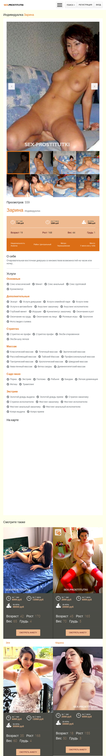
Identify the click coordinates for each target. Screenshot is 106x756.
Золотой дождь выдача (22, 397)
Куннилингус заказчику (59, 311)
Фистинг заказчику (49, 401)
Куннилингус (16, 289)
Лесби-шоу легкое (19, 339)
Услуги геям (82, 301)
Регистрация (85, 5)
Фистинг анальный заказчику (25, 406)
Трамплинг (28, 384)
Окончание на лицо (46, 316)
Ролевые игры (69, 316)
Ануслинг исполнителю (76, 306)
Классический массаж (21, 351)
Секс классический (20, 284)
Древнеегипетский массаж (71, 366)
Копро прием (37, 411)
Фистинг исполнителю (75, 401)
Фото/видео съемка (20, 321)
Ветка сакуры (45, 366)
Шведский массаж (78, 361)
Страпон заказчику (79, 397)
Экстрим (26, 379)
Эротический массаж (74, 351)
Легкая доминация (88, 379)
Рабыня (55, 379)
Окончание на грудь (20, 316)
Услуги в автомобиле (21, 306)
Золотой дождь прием (51, 397)
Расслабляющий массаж (23, 356)
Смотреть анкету (28, 633)
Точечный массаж (48, 351)
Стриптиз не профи (20, 334)
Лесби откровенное (69, 334)
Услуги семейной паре (58, 301)
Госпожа (41, 379)
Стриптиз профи (44, 334)
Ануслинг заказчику (48, 306)
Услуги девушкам (32, 301)
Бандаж (69, 379)
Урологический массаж (51, 361)
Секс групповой (78, 284)
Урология (88, 316)
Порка (13, 379)
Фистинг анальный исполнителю (63, 406)
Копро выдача (17, 411)
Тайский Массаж (50, 356)
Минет (39, 284)
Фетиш (13, 384)
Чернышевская (63, 246)
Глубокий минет (18, 311)
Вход (98, 5)
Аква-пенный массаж (21, 366)
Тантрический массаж (21, 361)
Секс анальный (56, 284)
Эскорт (13, 301)
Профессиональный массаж (80, 356)
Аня (57, 754)
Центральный (45, 244)
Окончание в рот (85, 311)
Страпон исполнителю (22, 401)
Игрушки (36, 311)
